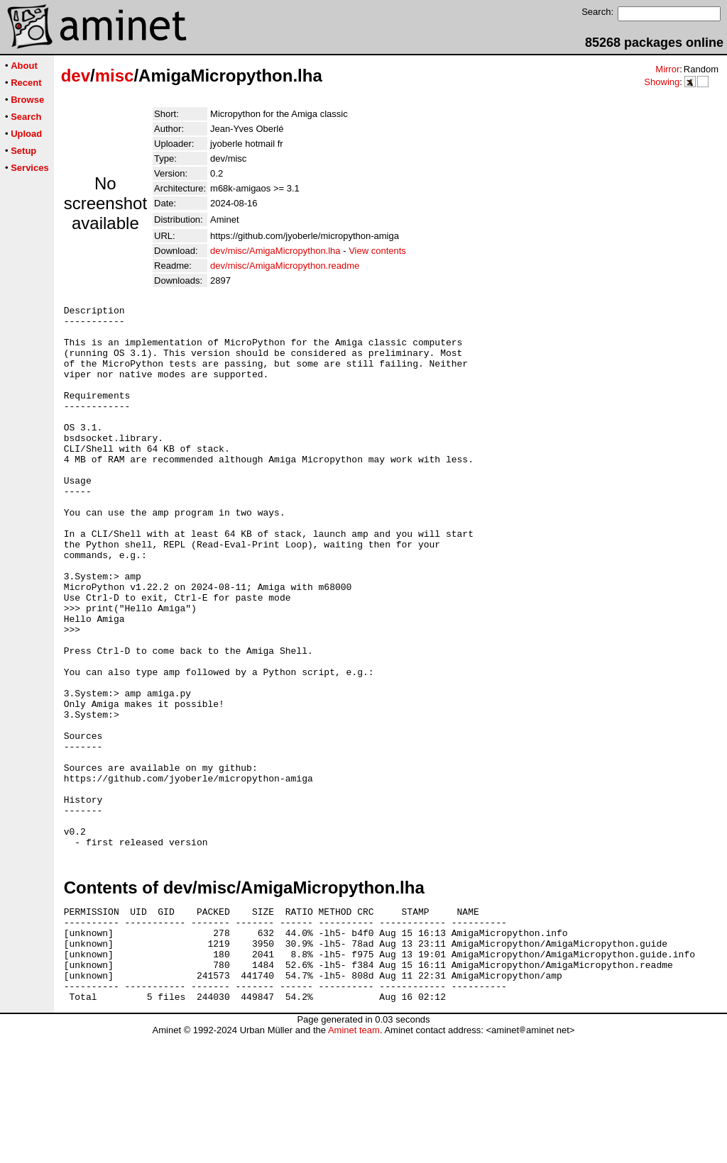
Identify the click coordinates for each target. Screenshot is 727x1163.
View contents (377, 250)
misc (114, 75)
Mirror (667, 69)
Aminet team (354, 1157)
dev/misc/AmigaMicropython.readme (284, 265)
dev (75, 75)
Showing (661, 82)
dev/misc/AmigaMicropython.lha (275, 250)
